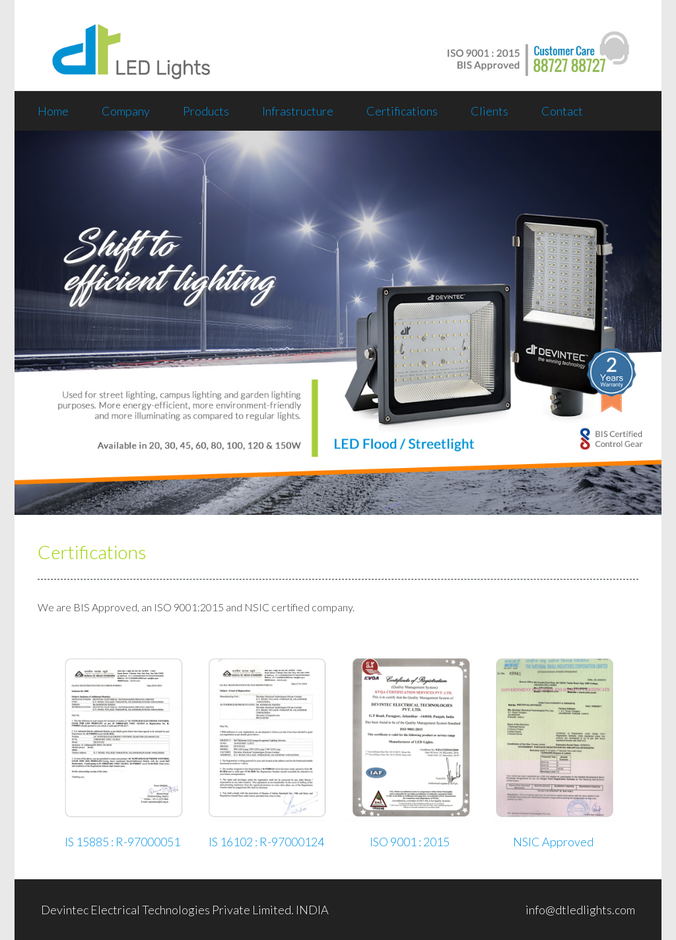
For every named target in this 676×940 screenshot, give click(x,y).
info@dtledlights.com (580, 909)
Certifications (402, 111)
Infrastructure (297, 111)
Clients (489, 111)
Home (53, 111)
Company (126, 111)
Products (206, 111)
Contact (562, 111)
